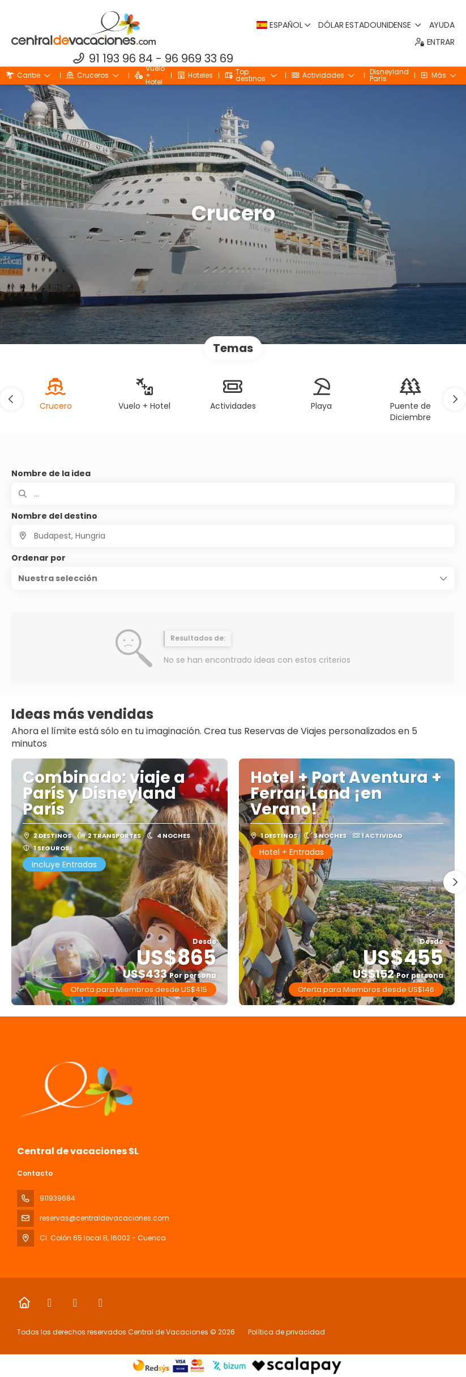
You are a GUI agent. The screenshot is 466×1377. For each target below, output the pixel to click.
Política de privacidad (286, 1332)
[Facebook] (49, 1303)
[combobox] (233, 535)
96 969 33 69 (199, 58)
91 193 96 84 (121, 58)
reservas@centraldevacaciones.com (104, 1218)
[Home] (24, 1303)
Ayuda (442, 25)
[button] (11, 399)
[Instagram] (75, 1303)
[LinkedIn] (100, 1303)
